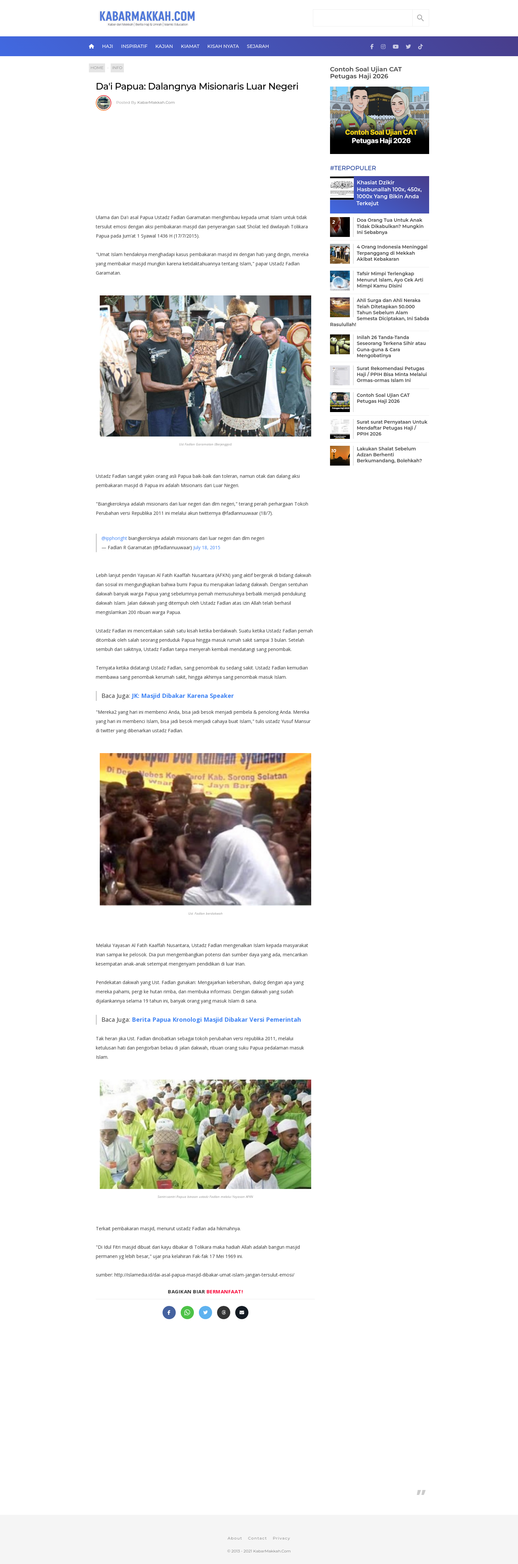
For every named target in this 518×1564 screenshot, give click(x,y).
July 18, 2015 (206, 547)
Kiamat (190, 46)
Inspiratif (134, 46)
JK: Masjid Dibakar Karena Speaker (183, 696)
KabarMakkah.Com (156, 102)
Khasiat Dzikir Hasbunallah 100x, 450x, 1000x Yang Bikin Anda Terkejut (389, 192)
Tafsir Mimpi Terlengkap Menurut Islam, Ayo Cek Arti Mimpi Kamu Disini (390, 279)
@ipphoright (114, 538)
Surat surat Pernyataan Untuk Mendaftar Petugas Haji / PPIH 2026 (392, 428)
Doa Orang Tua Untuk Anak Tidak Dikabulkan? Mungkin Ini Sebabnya (390, 226)
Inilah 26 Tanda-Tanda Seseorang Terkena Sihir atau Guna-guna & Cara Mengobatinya (391, 346)
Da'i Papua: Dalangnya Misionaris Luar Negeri (197, 86)
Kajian (164, 46)
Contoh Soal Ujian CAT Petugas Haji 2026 (366, 72)
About (235, 1538)
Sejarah (258, 46)
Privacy (281, 1538)
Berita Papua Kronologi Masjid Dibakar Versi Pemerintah (216, 1019)
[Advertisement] (205, 160)
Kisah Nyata (223, 46)
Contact (257, 1538)
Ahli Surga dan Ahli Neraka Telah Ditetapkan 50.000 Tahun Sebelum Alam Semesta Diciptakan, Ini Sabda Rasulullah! (379, 312)
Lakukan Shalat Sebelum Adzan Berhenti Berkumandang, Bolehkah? (389, 455)
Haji (107, 46)
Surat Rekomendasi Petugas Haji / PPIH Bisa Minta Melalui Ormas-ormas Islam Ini (392, 374)
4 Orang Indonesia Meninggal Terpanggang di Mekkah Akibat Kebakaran (392, 253)
